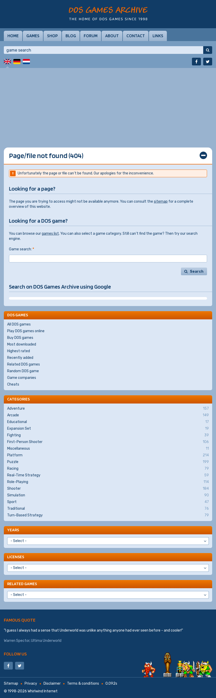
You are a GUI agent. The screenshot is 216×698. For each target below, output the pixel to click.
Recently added (20, 358)
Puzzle (108, 462)
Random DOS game (23, 371)
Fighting (108, 435)
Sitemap (11, 683)
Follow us (15, 653)
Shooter (108, 488)
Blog (71, 35)
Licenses (15, 556)
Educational (108, 422)
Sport (108, 502)
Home (13, 35)
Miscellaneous (108, 448)
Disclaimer (52, 683)
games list (50, 233)
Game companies (21, 378)
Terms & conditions (83, 683)
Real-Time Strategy (108, 475)
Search (196, 271)
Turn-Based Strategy (108, 515)
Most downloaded (21, 344)
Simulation (108, 495)
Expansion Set (108, 428)
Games (32, 35)
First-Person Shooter (108, 442)
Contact (135, 35)
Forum (91, 35)
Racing (108, 468)
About (112, 35)
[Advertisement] (108, 104)
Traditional (108, 508)
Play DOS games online (26, 331)
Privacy (31, 683)
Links (158, 35)
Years (13, 529)
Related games (22, 583)
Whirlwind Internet (43, 691)
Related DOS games (23, 364)
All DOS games (19, 324)
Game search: (21, 249)
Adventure (108, 408)
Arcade (108, 415)
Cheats (13, 384)
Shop (52, 35)
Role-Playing (108, 482)
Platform (108, 455)
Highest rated (18, 351)
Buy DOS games (20, 338)
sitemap (161, 201)
